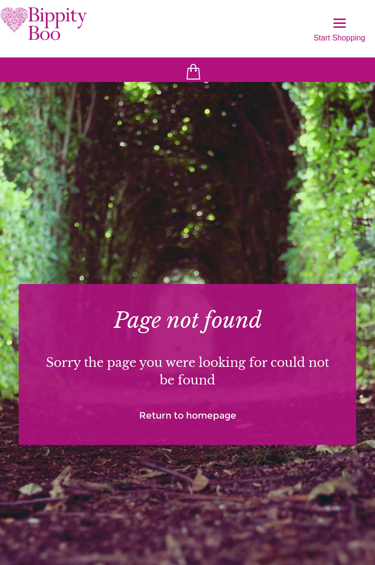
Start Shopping (339, 29)
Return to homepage (187, 415)
